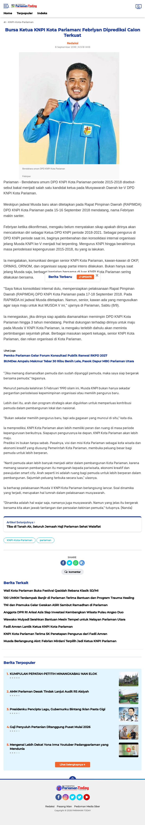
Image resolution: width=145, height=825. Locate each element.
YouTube (89, 799)
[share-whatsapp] (75, 563)
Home (8, 13)
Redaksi (49, 806)
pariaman (45, 540)
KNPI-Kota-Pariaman (19, 540)
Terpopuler (25, 13)
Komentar (72, 571)
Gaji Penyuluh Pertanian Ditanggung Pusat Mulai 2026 (50, 727)
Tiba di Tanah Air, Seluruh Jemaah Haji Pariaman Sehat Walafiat (54, 526)
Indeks (42, 13)
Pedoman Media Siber (87, 806)
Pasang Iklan (64, 806)
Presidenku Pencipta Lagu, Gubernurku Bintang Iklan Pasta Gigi (57, 709)
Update (85, 276)
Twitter (74, 799)
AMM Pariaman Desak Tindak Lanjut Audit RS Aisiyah (49, 691)
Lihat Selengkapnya (72, 764)
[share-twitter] (69, 563)
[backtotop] (72, 779)
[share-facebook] (63, 563)
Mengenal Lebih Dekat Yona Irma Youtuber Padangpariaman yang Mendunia (59, 747)
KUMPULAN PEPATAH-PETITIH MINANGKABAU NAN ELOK (53, 674)
